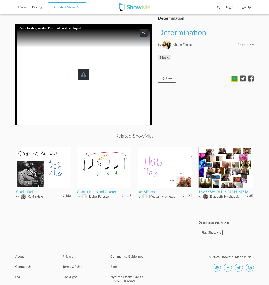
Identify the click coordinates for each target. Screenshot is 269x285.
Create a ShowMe (67, 7)
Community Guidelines (126, 256)
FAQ (18, 277)
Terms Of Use (72, 266)
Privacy (68, 256)
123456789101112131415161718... (224, 192)
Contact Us (23, 266)
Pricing (37, 7)
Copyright (70, 277)
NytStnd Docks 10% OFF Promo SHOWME (128, 279)
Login (229, 7)
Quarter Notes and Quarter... (97, 192)
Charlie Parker (26, 192)
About (19, 256)
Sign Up (245, 7)
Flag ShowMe (211, 232)
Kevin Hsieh (36, 196)
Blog (113, 266)
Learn (22, 7)
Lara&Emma (146, 192)
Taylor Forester (99, 196)
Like (167, 78)
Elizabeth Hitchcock (224, 196)
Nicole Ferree (182, 44)
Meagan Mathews (162, 196)
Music (164, 57)
